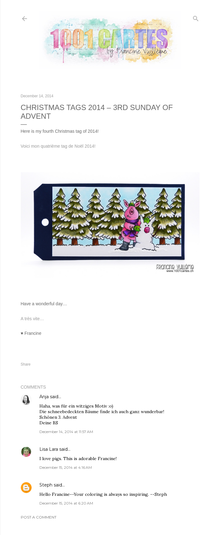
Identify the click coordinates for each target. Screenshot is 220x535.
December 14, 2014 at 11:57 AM (66, 431)
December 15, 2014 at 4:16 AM (65, 467)
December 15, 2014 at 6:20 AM (66, 503)
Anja (44, 396)
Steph (45, 485)
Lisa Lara (48, 449)
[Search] (196, 17)
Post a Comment (38, 517)
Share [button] (26, 364)
